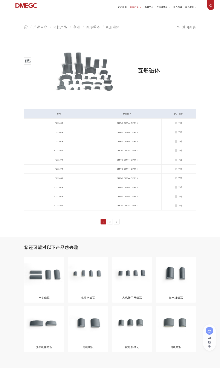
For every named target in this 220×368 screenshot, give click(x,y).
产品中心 (40, 27)
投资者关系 (162, 6)
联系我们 (189, 6)
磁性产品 (60, 27)
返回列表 (189, 27)
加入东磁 (177, 6)
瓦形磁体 (93, 27)
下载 (180, 123)
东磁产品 (134, 6)
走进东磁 (122, 6)
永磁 (76, 27)
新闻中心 (149, 6)
